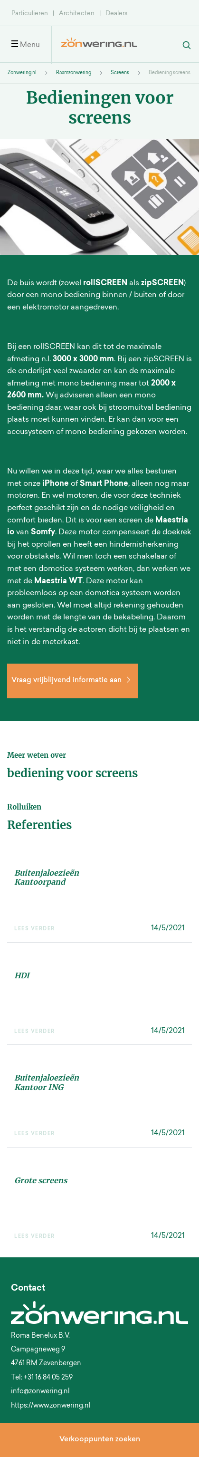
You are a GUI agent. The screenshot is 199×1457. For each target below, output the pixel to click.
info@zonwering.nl (40, 1392)
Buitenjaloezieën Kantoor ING (46, 1082)
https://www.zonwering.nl (51, 1406)
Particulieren (29, 13)
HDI (21, 975)
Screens (120, 73)
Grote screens (40, 1180)
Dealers (116, 13)
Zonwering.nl (22, 73)
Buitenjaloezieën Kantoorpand (46, 877)
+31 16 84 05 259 (48, 1378)
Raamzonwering (73, 73)
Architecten (77, 13)
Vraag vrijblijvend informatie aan (72, 680)
